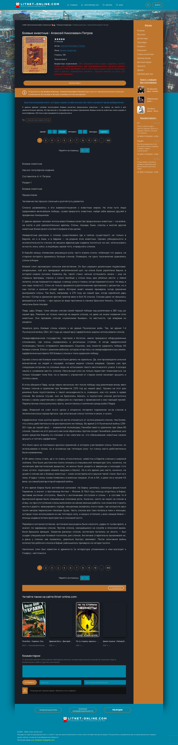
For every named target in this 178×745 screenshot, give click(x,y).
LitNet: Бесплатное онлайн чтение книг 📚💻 (38, 25)
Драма (140, 70)
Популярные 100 (90, 5)
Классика (141, 50)
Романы (141, 30)
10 (95, 140)
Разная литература (64, 25)
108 (108, 140)
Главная (72, 5)
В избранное (116, 588)
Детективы (142, 38)
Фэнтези (141, 34)
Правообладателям (48, 710)
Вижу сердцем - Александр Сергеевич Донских (148, 136)
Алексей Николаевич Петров (72, 46)
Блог (119, 5)
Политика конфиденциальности (83, 710)
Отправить (29, 682)
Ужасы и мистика (145, 54)
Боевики (141, 46)
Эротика (141, 66)
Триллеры (142, 42)
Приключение (143, 58)
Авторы (107, 5)
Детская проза (144, 62)
